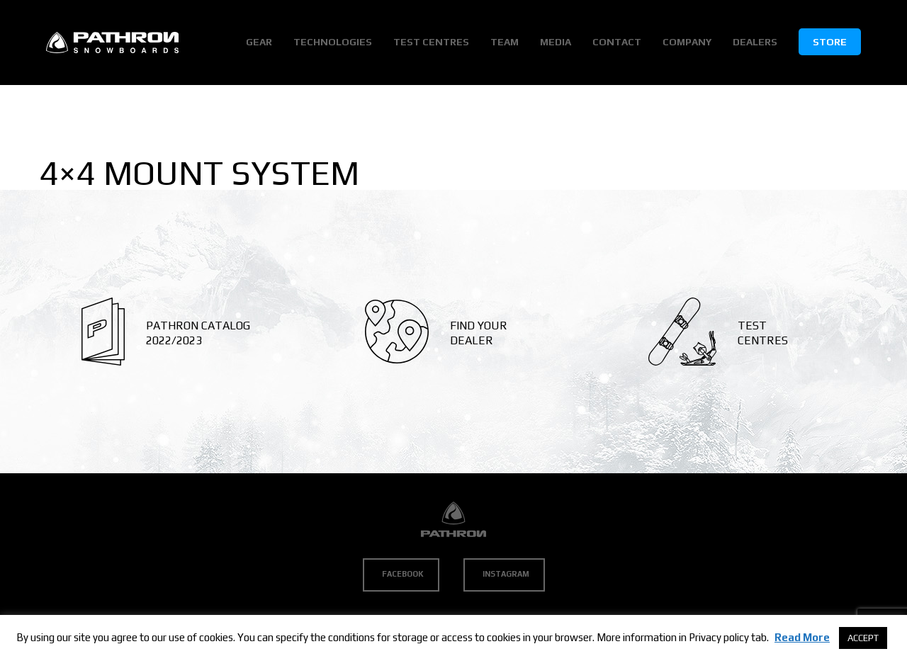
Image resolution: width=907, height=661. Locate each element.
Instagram (506, 574)
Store (830, 41)
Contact (616, 41)
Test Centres (431, 41)
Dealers (755, 41)
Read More (802, 637)
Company (687, 41)
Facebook (403, 574)
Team (504, 41)
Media (555, 41)
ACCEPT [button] (863, 638)
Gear (259, 41)
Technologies (332, 41)
